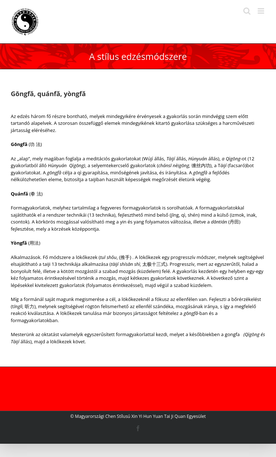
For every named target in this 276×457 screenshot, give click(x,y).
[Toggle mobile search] (246, 11)
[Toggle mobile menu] (261, 11)
